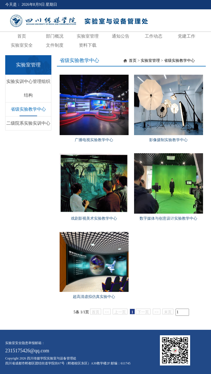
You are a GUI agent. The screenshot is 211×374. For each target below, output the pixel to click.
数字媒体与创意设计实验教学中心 (168, 218)
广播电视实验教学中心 (94, 140)
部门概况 (54, 36)
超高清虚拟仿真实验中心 (94, 297)
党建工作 (186, 36)
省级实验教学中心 (28, 109)
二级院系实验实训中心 (28, 123)
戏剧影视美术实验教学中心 (94, 218)
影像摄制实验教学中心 (168, 140)
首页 (21, 36)
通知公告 (120, 36)
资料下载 (87, 45)
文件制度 (54, 45)
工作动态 (153, 36)
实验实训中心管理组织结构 (28, 88)
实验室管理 (88, 36)
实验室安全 (22, 45)
